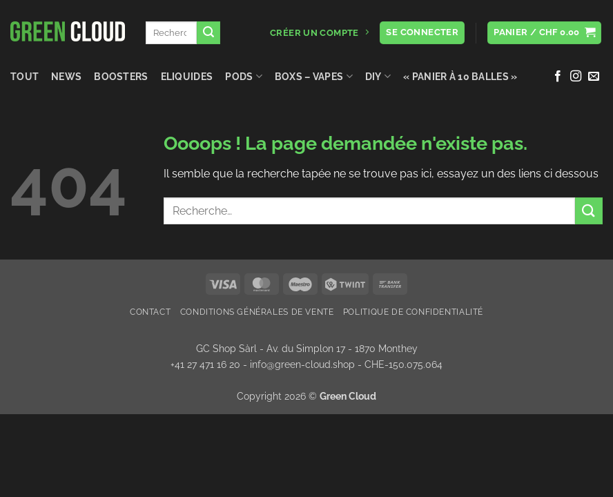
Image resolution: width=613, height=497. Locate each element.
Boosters (121, 76)
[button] (544, 32)
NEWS (66, 76)
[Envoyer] (208, 33)
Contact (150, 311)
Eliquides (187, 76)
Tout (24, 76)
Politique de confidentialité (413, 311)
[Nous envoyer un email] (593, 76)
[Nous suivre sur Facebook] (557, 76)
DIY (378, 76)
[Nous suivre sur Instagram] (575, 76)
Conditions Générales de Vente (257, 311)
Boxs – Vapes (314, 76)
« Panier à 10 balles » (460, 76)
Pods (243, 76)
